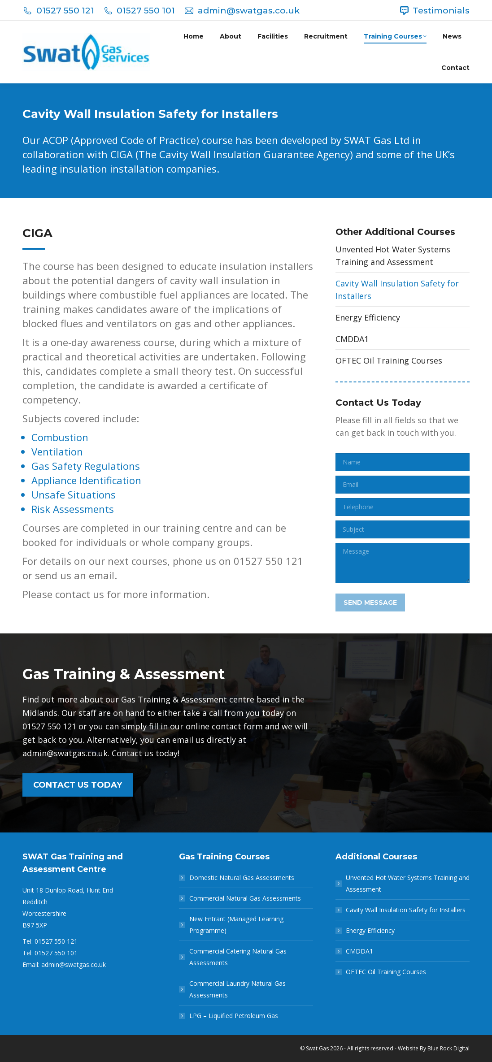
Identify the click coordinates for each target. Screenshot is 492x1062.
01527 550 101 (139, 10)
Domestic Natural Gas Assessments (241, 877)
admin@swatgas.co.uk (242, 10)
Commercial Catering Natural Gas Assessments (238, 957)
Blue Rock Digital (448, 1048)
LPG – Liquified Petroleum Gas (233, 1015)
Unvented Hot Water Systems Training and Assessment (392, 255)
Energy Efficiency (367, 317)
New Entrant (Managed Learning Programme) (236, 925)
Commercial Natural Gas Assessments (245, 898)
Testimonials (434, 10)
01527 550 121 (58, 10)
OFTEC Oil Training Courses (388, 360)
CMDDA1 (352, 339)
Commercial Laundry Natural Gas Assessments (237, 989)
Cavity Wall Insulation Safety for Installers (397, 289)
